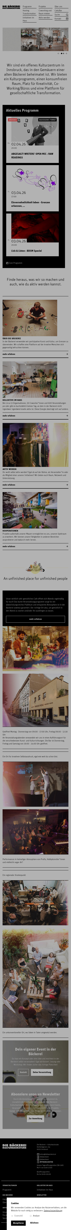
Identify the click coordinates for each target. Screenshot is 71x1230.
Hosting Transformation (29, 12)
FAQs (5, 1199)
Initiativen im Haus (28, 19)
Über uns (58, 7)
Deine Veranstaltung (42, 1072)
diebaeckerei (43, 1157)
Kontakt (61, 18)
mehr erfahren (35, 354)
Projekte (42, 7)
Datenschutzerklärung (53, 1211)
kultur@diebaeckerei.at (46, 1154)
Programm (27, 7)
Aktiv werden (44, 18)
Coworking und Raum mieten (45, 12)
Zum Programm (14, 263)
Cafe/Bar (58, 11)
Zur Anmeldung (35, 1118)
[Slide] (61, 53)
